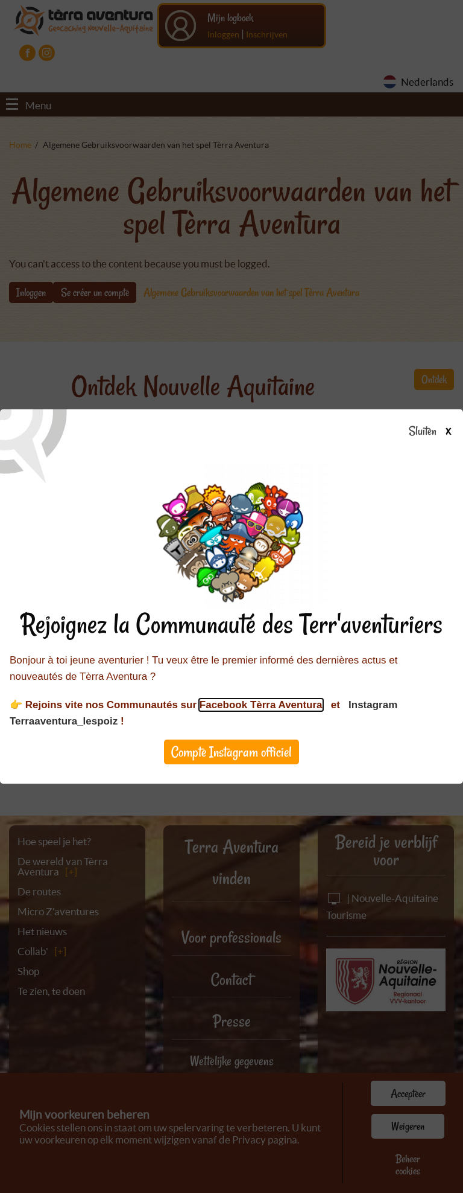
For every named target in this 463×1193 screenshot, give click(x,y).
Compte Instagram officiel (231, 752)
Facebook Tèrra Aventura (261, 705)
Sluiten (434, 432)
